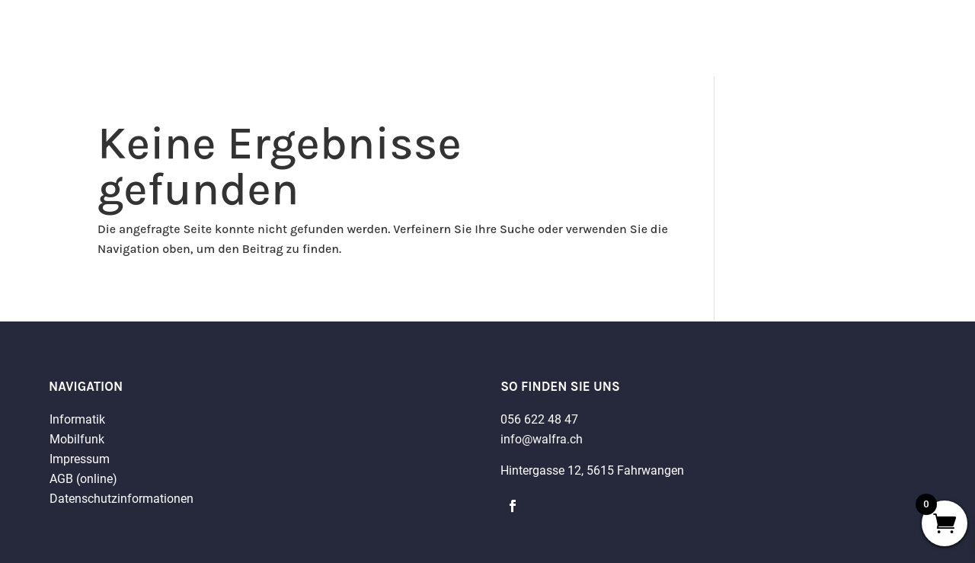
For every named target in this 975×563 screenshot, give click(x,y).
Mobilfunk (77, 439)
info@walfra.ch (541, 439)
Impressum (80, 459)
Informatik (77, 419)
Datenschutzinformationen (121, 498)
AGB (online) (83, 479)
